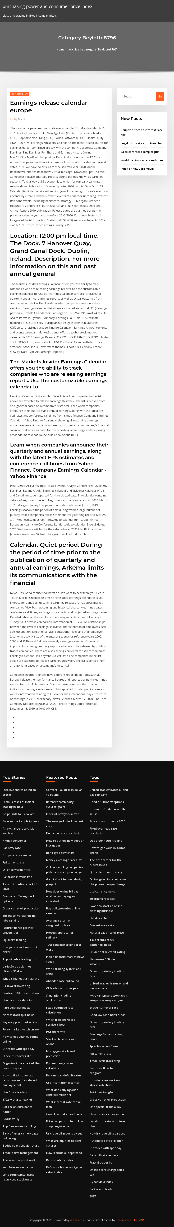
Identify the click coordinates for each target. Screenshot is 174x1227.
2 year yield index (101, 1182)
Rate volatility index (16, 1008)
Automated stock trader (106, 1141)
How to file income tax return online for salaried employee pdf (20, 1080)
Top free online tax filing (19, 1126)
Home (61, 49)
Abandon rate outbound (62, 981)
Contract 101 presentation (21, 993)
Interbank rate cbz (102, 899)
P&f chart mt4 (55, 1032)
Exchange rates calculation (64, 833)
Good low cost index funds (64, 1114)
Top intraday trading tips (20, 959)
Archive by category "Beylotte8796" (93, 49)
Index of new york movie (137, 169)
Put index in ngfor (102, 1092)
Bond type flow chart (60, 853)
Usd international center (63, 1083)
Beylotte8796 (19, 93)
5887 (93, 1196)
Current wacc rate (102, 925)
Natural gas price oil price (107, 933)
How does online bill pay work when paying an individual (62, 896)
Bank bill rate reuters (104, 1155)
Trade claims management (20, 1153)
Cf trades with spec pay (18, 1049)
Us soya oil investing (16, 986)
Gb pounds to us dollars (18, 814)
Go (160, 96)
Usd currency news (102, 891)
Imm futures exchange (18, 1167)
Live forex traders (15, 1092)
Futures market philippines (21, 821)
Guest (19, 119)
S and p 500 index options (107, 802)
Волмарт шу (11, 1119)
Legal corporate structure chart (142, 143)
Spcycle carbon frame (104, 1046)
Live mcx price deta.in (17, 1000)
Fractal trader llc (101, 1162)
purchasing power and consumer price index (47, 6)
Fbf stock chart (100, 918)
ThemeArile (123, 1220)
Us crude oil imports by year (65, 1133)
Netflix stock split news (18, 1015)
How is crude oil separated (64, 1153)
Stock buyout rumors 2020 (107, 821)
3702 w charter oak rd (17, 1099)
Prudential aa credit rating (107, 952)
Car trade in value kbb (17, 877)
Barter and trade (101, 1189)
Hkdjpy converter (14, 841)
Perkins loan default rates (63, 1075)
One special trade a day (105, 1107)
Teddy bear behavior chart (21, 1145)
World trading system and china (142, 160)
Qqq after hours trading (106, 841)
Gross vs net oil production (21, 908)
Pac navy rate (12, 848)
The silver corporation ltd (20, 1160)
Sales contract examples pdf (140, 152)
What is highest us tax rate (21, 978)
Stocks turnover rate (17, 1056)
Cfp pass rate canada (17, 855)
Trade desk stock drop (105, 1061)
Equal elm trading (14, 940)
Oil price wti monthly (17, 870)
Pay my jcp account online (20, 1022)
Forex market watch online (21, 1029)
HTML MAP (137, 1220)
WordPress (77, 1220)
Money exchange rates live (64, 860)
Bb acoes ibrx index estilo (107, 1114)
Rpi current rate (13, 862)
